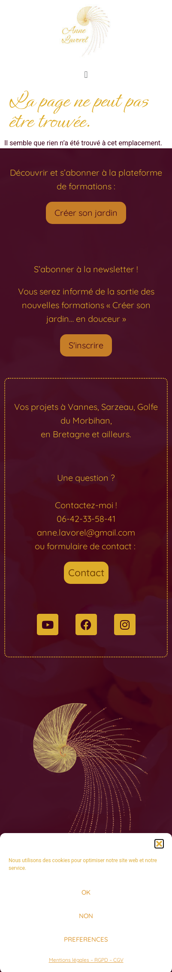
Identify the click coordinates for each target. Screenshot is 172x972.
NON (86, 921)
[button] (159, 849)
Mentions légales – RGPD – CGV (86, 965)
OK (86, 897)
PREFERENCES (86, 944)
